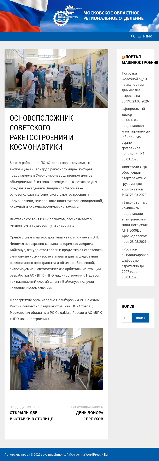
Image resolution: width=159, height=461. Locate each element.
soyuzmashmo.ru (53, 454)
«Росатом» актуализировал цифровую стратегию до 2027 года (135, 260)
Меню (145, 36)
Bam (107, 454)
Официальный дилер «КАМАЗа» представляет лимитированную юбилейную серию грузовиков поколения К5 (136, 131)
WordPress (93, 454)
